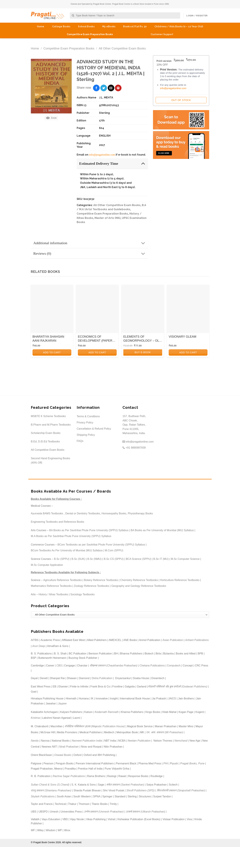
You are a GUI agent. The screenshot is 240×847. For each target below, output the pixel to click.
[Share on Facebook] (96, 88)
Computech (173, 665)
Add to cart (52, 352)
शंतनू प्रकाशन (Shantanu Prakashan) (51, 790)
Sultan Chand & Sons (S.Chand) (50, 784)
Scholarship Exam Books (45, 433)
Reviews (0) (90, 253)
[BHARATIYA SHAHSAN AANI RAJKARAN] (52, 310)
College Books (61, 26)
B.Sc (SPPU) (61, 559)
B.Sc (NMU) (94, 559)
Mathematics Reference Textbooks (51, 585)
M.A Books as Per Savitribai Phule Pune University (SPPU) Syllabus (71, 536)
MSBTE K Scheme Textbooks (48, 416)
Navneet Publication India (87, 740)
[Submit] (73, 15)
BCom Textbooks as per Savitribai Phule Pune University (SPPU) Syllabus (101, 544)
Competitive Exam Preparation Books (90, 34)
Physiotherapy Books (140, 513)
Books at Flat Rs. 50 (135, 26)
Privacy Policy (85, 422)
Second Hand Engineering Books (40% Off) (50, 460)
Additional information (90, 243)
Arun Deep (38, 646)
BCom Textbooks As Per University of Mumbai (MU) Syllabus (67, 550)
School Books (86, 26)
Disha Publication (102, 678)
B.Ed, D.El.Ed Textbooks (45, 441)
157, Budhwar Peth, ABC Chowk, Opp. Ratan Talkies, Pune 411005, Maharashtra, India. (134, 425)
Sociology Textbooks (82, 594)
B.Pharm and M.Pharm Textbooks (51, 424)
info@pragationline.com (102, 154)
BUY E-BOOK (142, 352)
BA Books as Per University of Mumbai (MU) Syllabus (162, 530)
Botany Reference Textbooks (101, 580)
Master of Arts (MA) (107, 218)
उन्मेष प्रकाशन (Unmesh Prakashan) (104, 811)
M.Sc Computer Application (47, 565)
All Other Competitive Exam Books (122, 48)
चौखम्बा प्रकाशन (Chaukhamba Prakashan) (114, 665)
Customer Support (162, 34)
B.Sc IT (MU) (161, 559)
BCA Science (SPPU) (138, 559)
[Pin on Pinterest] (118, 88)
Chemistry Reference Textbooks (139, 580)
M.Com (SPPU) (114, 550)
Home (40, 26)
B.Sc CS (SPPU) (114, 559)
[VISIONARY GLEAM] (188, 310)
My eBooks (109, 26)
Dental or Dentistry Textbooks (82, 513)
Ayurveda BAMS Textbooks (47, 513)
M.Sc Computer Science (185, 559)
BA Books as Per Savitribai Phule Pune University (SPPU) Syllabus (88, 530)
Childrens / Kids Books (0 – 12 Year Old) (178, 26)
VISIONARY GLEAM (182, 336)
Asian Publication (172, 640)
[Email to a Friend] (111, 88)
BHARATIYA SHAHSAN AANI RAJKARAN (48, 338)
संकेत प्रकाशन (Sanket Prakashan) (125, 784)
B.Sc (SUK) (78, 559)
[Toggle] (143, 163)
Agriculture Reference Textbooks (62, 580)
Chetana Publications (152, 665)
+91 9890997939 (134, 447)
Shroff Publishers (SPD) (140, 790)
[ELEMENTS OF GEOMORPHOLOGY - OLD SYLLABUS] (143, 310)
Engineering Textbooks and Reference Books (57, 521)
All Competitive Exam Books (47, 449)
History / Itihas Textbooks (53, 594)
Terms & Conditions (88, 416)
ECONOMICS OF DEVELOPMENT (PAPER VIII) (95, 339)
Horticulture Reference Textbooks (180, 580)
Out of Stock (181, 100)
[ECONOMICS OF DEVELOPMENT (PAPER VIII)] (97, 310)
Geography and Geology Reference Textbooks (138, 585)
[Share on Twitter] (103, 88)
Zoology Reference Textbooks (91, 585)
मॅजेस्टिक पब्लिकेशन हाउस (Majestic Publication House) (95, 726)
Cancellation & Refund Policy (94, 428)
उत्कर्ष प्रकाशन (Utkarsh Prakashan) (145, 811)
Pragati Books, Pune (192, 763)
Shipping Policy (86, 434)
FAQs (80, 441)
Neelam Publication (139, 740)
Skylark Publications (43, 796)
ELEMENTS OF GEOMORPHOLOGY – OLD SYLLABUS (142, 339)
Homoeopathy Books (114, 513)
